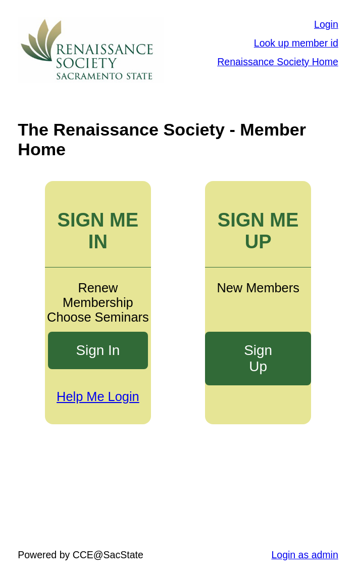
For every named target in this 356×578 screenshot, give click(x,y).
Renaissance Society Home (277, 61)
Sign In (98, 350)
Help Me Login (98, 396)
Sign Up (258, 358)
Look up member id (296, 43)
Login (326, 24)
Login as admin (304, 554)
